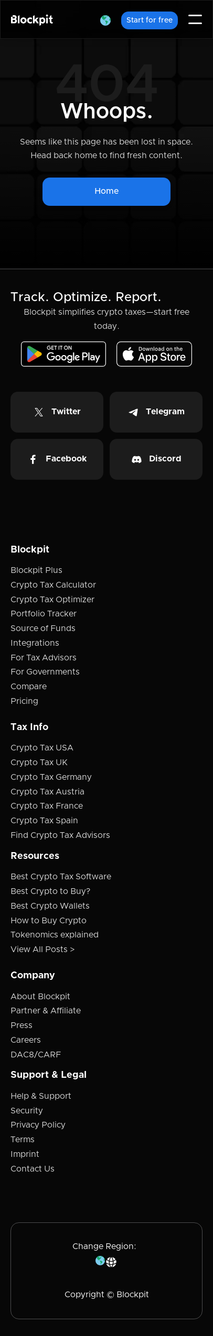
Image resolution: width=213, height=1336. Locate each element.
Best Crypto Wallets (50, 906)
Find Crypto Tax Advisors (60, 835)
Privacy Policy (38, 1125)
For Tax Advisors (43, 658)
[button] (105, 19)
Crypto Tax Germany (51, 777)
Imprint (24, 1154)
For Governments (45, 672)
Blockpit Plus (36, 570)
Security (26, 1111)
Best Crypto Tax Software (60, 877)
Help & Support (40, 1096)
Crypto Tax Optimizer (52, 599)
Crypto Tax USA (41, 748)
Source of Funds (43, 628)
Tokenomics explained (54, 935)
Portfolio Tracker (43, 614)
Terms (22, 1139)
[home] (32, 20)
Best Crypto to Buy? (50, 891)
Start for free (149, 20)
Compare (28, 686)
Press (21, 1025)
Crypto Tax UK (39, 762)
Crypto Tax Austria (47, 792)
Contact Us (32, 1169)
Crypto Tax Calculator (53, 585)
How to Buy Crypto (48, 921)
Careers (25, 1040)
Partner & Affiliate (45, 1011)
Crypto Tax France (46, 806)
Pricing (24, 701)
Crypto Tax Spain (44, 820)
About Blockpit (40, 996)
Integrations (34, 643)
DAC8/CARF (35, 1055)
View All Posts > (42, 949)
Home (106, 191)
